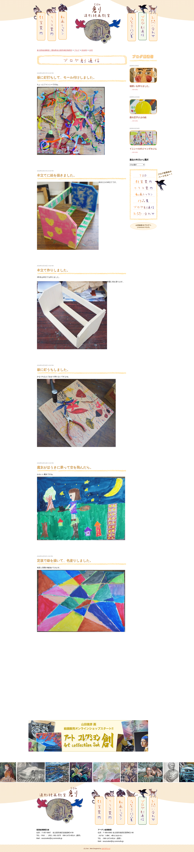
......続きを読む (134, 89)
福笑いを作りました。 (140, 86)
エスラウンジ (105, 848)
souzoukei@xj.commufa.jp (51, 838)
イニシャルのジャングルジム (143, 148)
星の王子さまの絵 (138, 117)
